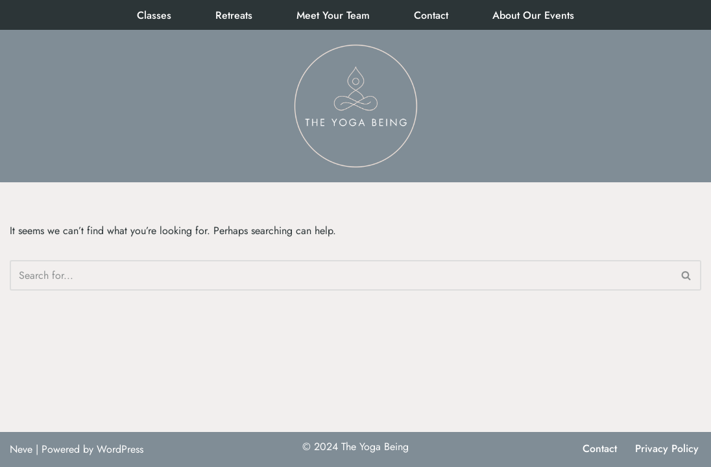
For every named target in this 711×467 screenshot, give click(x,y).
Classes (154, 15)
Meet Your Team (333, 15)
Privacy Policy (667, 448)
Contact (431, 15)
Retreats (233, 15)
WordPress (120, 449)
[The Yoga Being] (355, 106)
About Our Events (533, 15)
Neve (21, 449)
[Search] (341, 275)
